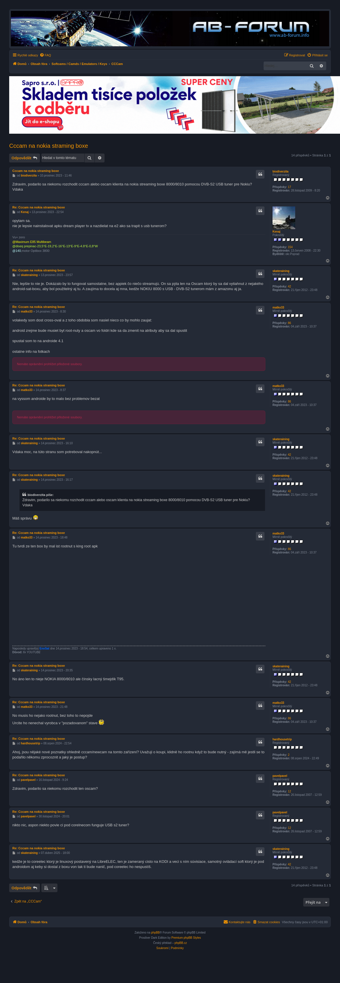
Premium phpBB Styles (186, 937)
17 (289, 187)
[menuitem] (45, 55)
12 (289, 791)
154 (290, 247)
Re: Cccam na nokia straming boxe (38, 207)
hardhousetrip (282, 739)
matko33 (278, 307)
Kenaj (276, 231)
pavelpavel (280, 775)
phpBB (155, 932)
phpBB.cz (181, 942)
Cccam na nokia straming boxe (48, 146)
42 (289, 286)
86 (289, 323)
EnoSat (44, 648)
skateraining (281, 271)
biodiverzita (281, 171)
